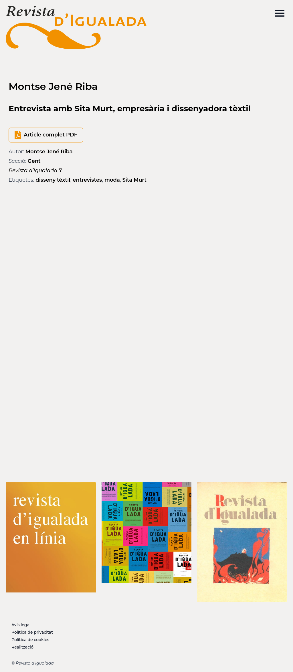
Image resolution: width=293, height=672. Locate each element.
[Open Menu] (279, 13)
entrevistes (87, 180)
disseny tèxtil (52, 180)
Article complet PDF (50, 135)
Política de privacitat (32, 632)
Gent (34, 161)
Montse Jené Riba (49, 151)
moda (112, 180)
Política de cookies (30, 639)
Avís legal (21, 624)
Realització (22, 647)
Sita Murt (134, 180)
